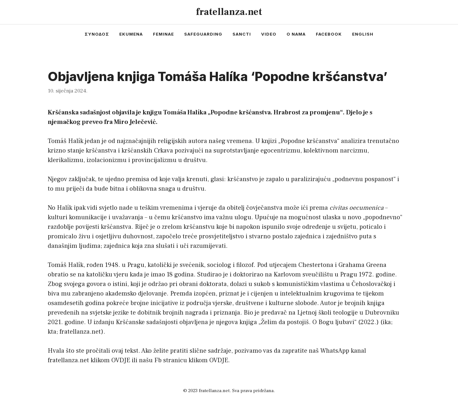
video (268, 34)
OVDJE (120, 360)
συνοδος (97, 34)
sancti (241, 34)
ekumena (131, 34)
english (362, 34)
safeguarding (203, 34)
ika (387, 322)
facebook (329, 34)
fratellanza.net (229, 12)
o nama (296, 34)
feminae (163, 34)
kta (52, 332)
